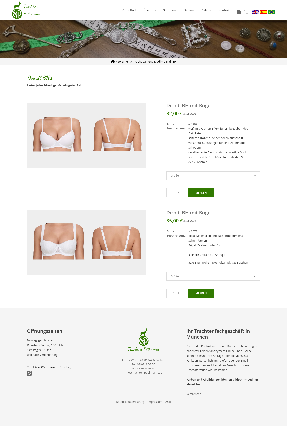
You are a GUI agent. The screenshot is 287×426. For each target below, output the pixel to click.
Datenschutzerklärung (130, 402)
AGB (168, 402)
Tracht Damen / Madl (147, 61)
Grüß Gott (129, 10)
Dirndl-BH (169, 61)
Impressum (155, 402)
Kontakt (224, 10)
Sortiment (170, 10)
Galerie (206, 10)
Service (189, 10)
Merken (201, 192)
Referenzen (193, 394)
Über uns (150, 10)
